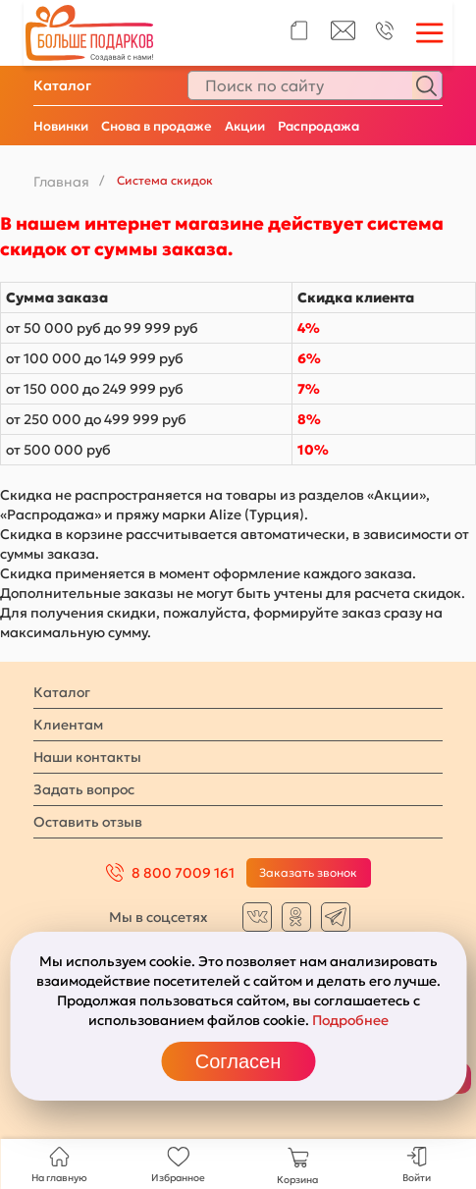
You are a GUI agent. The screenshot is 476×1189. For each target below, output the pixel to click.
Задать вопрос (83, 789)
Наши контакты (87, 757)
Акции (245, 126)
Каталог (62, 85)
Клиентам (68, 724)
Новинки (60, 126)
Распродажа (318, 126)
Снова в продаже (156, 126)
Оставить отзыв (87, 822)
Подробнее (350, 1020)
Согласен (238, 1061)
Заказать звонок (308, 872)
